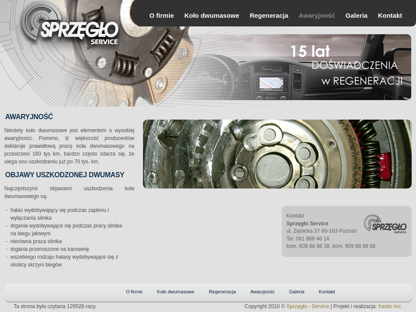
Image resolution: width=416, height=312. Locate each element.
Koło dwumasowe (211, 15)
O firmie (162, 15)
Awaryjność (317, 15)
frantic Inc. (390, 306)
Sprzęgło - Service (307, 306)
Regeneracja (269, 15)
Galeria (356, 15)
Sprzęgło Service (80, 31)
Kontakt (390, 15)
